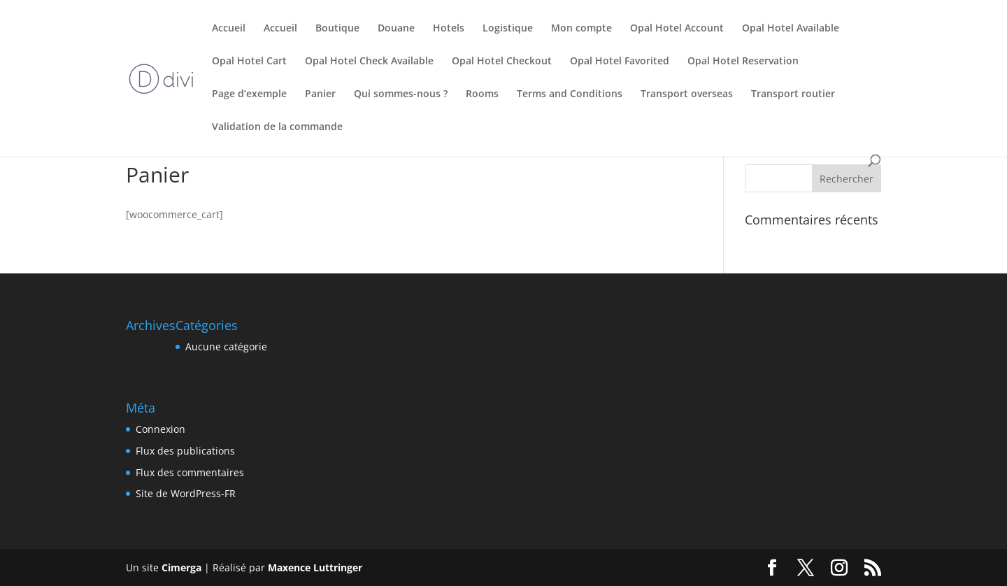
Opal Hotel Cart (249, 61)
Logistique (508, 28)
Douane (396, 28)
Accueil (228, 28)
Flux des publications (185, 450)
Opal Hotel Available (790, 28)
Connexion (160, 429)
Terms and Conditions (569, 94)
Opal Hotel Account (677, 28)
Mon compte (581, 28)
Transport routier (793, 94)
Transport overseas (687, 94)
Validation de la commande (277, 127)
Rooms (482, 94)
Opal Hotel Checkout (502, 61)
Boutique (337, 28)
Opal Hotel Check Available (369, 61)
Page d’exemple (249, 94)
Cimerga (181, 567)
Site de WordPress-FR (186, 493)
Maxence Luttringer (315, 567)
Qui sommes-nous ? (401, 94)
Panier (320, 94)
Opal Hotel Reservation (743, 61)
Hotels (448, 28)
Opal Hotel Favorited (619, 61)
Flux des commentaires (190, 472)
